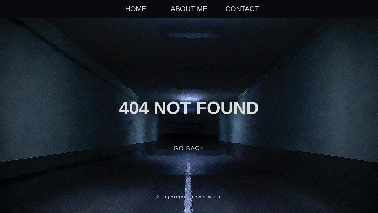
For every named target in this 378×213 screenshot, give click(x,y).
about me (189, 9)
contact (242, 9)
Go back (188, 148)
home (135, 9)
